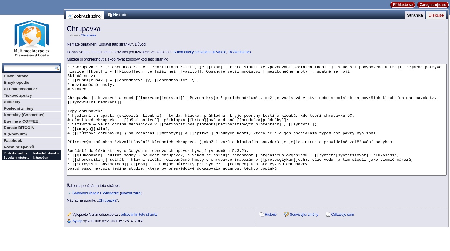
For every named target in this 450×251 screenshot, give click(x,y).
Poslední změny (19, 108)
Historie (120, 14)
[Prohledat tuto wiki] (29, 68)
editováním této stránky (139, 237)
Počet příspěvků (19, 147)
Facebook (13, 140)
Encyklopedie (16, 82)
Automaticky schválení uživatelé (200, 52)
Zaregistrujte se (433, 5)
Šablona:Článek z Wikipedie (95, 215)
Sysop (77, 243)
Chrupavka (88, 35)
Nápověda (40, 157)
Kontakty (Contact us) (24, 115)
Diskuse (436, 15)
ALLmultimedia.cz (20, 89)
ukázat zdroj (131, 215)
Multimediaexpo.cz (31, 38)
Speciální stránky (16, 157)
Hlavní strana (16, 76)
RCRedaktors (239, 52)
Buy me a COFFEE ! (22, 121)
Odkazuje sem (342, 237)
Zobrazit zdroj (88, 16)
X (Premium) (15, 134)
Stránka (415, 15)
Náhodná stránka (46, 153)
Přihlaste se (403, 5)
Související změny (304, 237)
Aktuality (12, 102)
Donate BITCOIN (19, 128)
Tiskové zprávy (18, 95)
